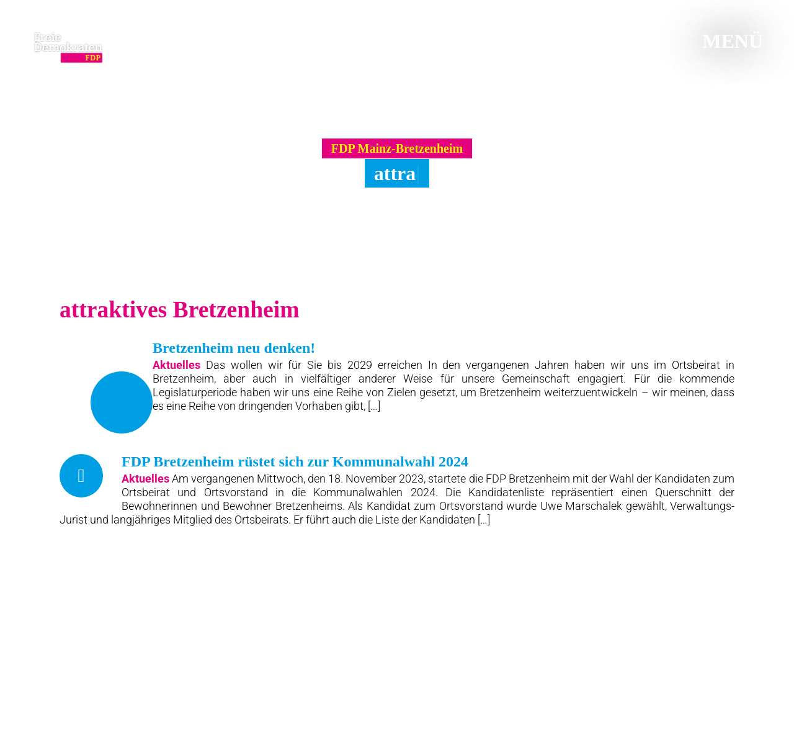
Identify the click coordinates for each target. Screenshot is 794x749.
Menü (726, 41)
